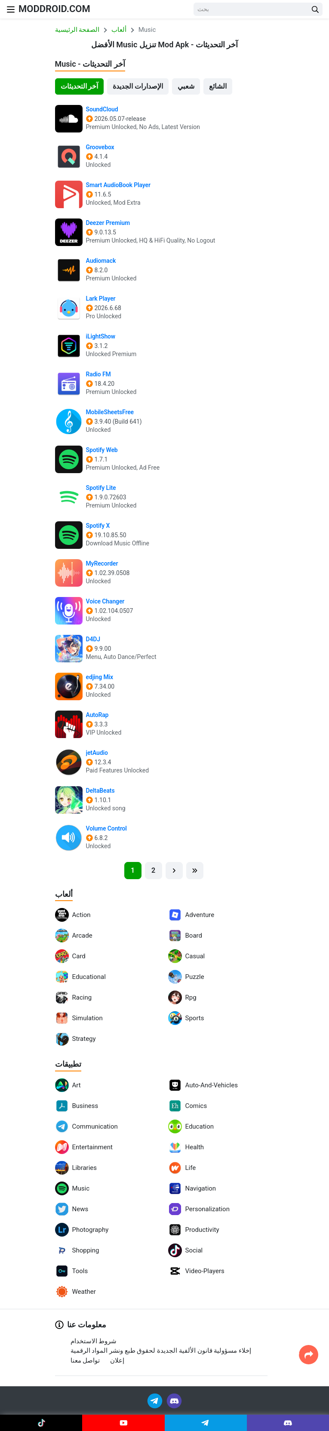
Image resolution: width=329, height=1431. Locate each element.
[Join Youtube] (123, 1423)
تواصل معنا (85, 1360)
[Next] (174, 870)
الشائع (218, 86)
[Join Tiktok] (41, 1423)
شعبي (186, 86)
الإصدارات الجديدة (138, 86)
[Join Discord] (174, 1400)
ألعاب (64, 894)
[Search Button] (315, 9)
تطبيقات (68, 1063)
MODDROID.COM (54, 8)
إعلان (117, 1360)
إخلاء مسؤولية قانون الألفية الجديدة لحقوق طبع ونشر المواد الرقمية (161, 1350)
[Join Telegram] (155, 1400)
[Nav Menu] (10, 9)
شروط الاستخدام (94, 1341)
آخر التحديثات (79, 86)
